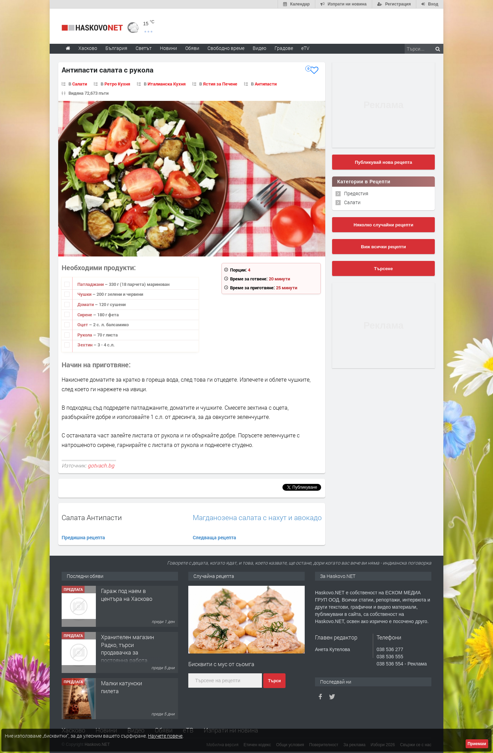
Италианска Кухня (167, 84)
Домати (86, 304)
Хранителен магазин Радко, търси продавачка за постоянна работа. (127, 648)
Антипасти (266, 84)
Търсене (383, 268)
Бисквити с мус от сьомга (221, 664)
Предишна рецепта (83, 537)
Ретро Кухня (117, 84)
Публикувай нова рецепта (383, 162)
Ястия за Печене (220, 84)
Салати (79, 84)
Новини (168, 48)
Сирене (85, 315)
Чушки (84, 294)
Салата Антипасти (92, 517)
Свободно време (225, 48)
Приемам (477, 743)
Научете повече (165, 735)
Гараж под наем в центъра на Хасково (126, 594)
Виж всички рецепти (383, 246)
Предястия (356, 193)
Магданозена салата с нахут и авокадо (257, 517)
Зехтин (85, 345)
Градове (284, 48)
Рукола (85, 335)
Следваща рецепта (214, 537)
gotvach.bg (101, 465)
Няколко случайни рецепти (383, 224)
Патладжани (91, 284)
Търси (274, 680)
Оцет (83, 324)
